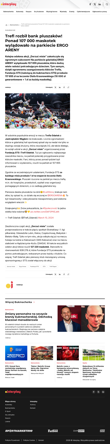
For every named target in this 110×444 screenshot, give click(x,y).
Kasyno (7, 418)
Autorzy (33, 404)
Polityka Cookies (29, 440)
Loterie (7, 421)
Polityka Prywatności (12, 440)
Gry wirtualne (9, 415)
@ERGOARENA (55, 195)
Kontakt (32, 408)
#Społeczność (50, 208)
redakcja (8, 87)
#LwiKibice (48, 192)
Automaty (8, 404)
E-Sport (8, 411)
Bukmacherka (14, 25)
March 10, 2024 (46, 217)
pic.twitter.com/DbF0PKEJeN (45, 211)
